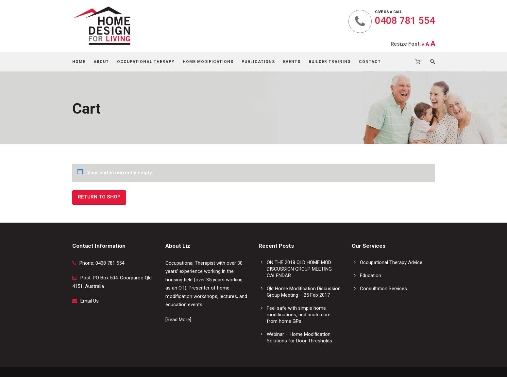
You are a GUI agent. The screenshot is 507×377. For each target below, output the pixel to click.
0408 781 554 (405, 20)
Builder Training (330, 61)
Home (78, 61)
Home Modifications (208, 61)
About (101, 61)
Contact (370, 61)
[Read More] (178, 319)
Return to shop (99, 197)
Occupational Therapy (146, 61)
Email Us (89, 301)
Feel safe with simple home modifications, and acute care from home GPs (298, 314)
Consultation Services (383, 288)
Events (291, 61)
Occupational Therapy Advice (391, 262)
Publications (258, 61)
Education (370, 275)
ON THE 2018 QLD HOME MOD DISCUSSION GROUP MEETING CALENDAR (299, 268)
